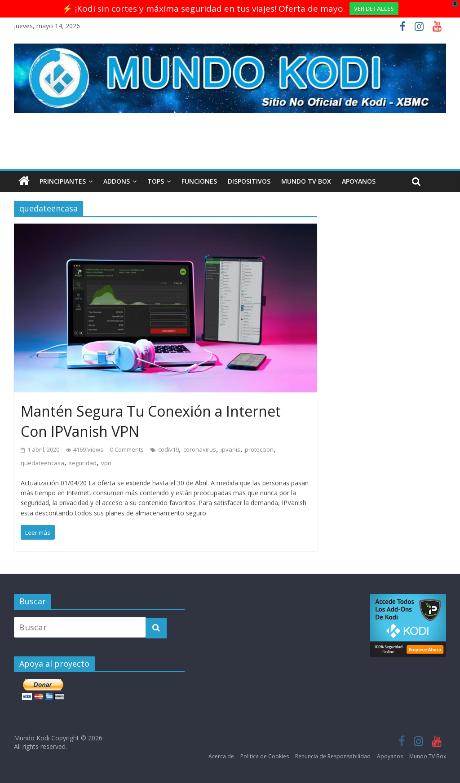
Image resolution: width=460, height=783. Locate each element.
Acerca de (221, 756)
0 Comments (127, 449)
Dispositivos (249, 181)
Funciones (199, 181)
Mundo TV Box (306, 181)
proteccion (259, 449)
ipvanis (230, 449)
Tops (155, 181)
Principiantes (63, 181)
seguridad (83, 463)
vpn (106, 463)
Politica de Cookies (264, 756)
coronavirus (199, 449)
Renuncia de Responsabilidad (333, 756)
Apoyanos (359, 181)
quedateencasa (42, 463)
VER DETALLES (374, 8)
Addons (116, 181)
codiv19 (168, 449)
